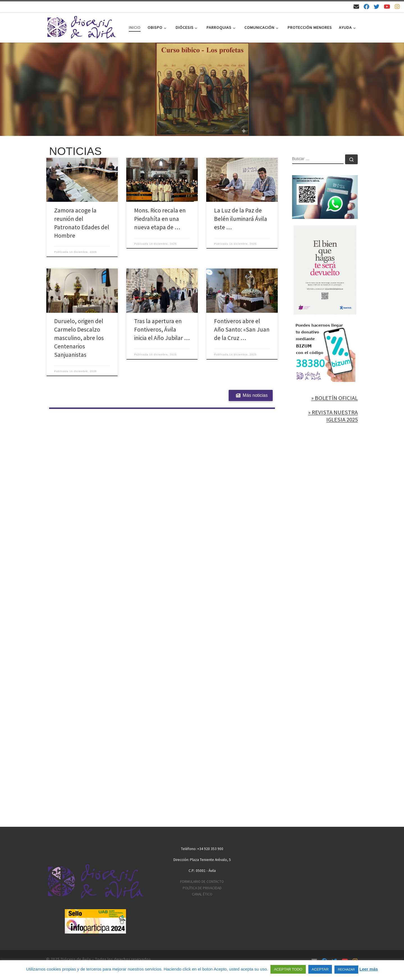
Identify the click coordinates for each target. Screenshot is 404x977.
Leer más (368, 969)
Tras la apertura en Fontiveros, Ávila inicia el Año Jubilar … (162, 329)
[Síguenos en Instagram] (397, 6)
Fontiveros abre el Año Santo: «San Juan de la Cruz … (242, 329)
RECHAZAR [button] (346, 969)
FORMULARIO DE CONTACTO (202, 881)
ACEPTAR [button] (320, 969)
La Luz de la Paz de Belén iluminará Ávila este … (240, 219)
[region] (202, 89)
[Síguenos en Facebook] (366, 6)
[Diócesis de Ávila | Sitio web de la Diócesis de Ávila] (81, 26)
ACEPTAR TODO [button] (288, 969)
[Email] (356, 6)
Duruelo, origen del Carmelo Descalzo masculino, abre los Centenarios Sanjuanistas (79, 337)
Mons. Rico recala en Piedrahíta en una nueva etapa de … (160, 219)
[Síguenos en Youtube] (387, 6)
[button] (202, 89)
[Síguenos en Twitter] (376, 6)
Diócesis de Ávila (76, 959)
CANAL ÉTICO (202, 894)
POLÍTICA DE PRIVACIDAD (202, 888)
